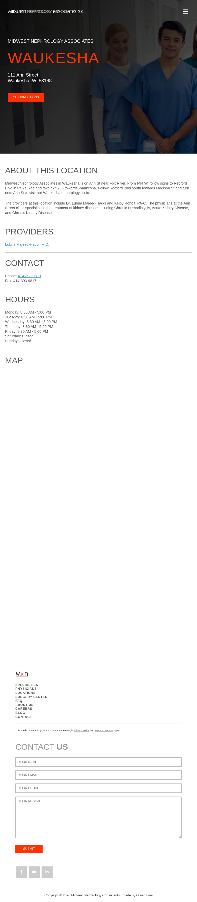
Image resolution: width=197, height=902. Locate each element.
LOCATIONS (25, 693)
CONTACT (23, 717)
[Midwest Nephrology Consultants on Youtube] (34, 872)
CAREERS (23, 709)
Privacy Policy (81, 730)
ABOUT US (24, 705)
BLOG (20, 713)
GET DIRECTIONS (26, 97)
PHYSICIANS (26, 689)
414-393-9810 (29, 276)
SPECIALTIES (26, 685)
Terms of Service (104, 730)
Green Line (144, 895)
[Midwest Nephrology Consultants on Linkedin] (47, 872)
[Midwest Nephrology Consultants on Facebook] (21, 872)
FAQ (19, 701)
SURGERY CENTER (31, 697)
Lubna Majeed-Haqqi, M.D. (27, 244)
